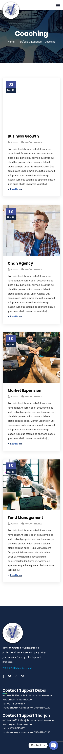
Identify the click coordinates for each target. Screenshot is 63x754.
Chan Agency (20, 263)
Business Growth (23, 136)
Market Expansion (24, 390)
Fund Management (25, 517)
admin (14, 142)
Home (11, 41)
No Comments (33, 142)
